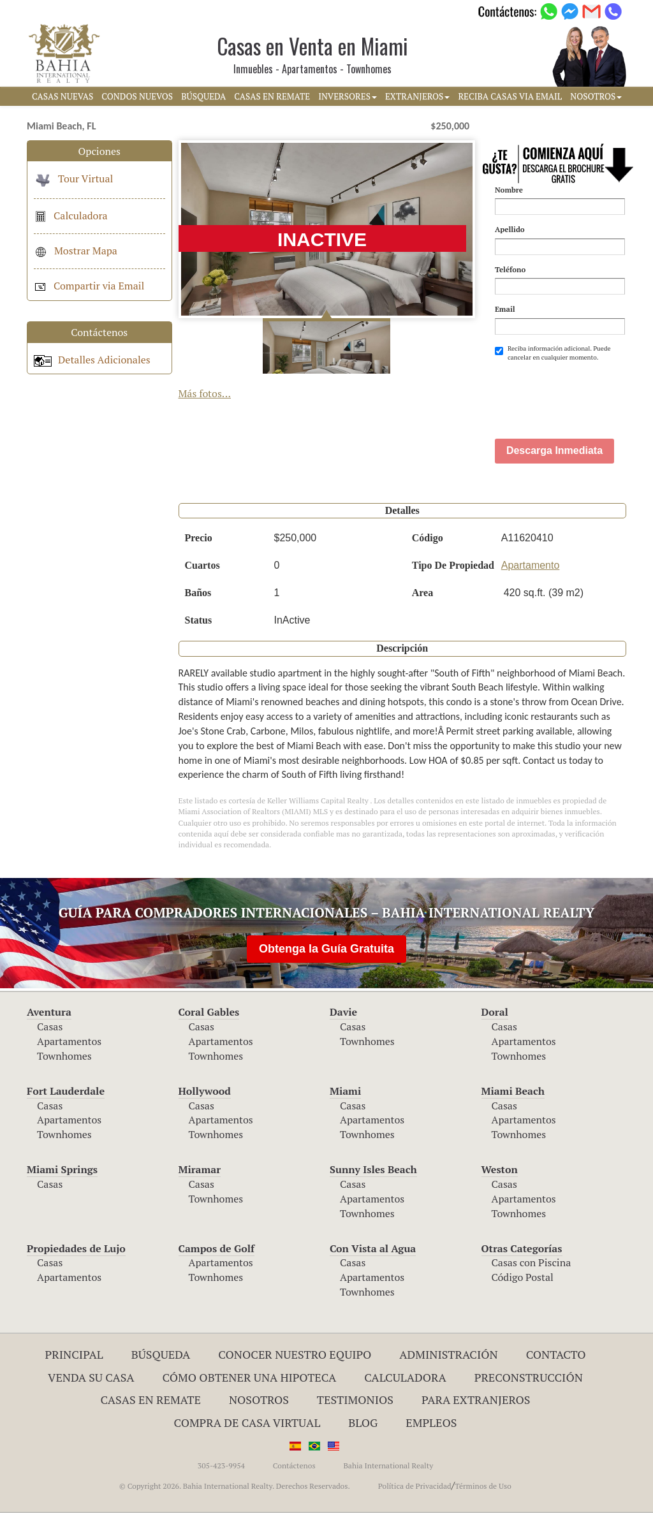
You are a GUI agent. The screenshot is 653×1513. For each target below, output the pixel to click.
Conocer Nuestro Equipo (294, 1354)
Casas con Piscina (531, 1262)
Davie (343, 1012)
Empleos (431, 1422)
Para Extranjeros (476, 1399)
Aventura (49, 1012)
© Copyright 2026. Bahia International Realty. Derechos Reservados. (234, 1486)
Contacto (556, 1354)
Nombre (509, 189)
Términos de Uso (483, 1486)
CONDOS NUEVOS (137, 96)
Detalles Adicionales (92, 360)
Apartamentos (69, 1041)
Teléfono (510, 269)
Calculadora (71, 215)
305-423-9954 (221, 1465)
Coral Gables (209, 1012)
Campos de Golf (217, 1248)
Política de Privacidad (414, 1486)
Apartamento (530, 565)
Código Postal (523, 1277)
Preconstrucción (528, 1377)
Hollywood (205, 1091)
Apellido (510, 229)
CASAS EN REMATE (272, 96)
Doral (494, 1012)
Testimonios (355, 1399)
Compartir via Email (89, 286)
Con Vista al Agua (373, 1248)
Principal (74, 1354)
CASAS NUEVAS (62, 96)
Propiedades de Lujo (76, 1248)
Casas (49, 1027)
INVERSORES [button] (347, 96)
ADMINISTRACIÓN (448, 1354)
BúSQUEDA (203, 96)
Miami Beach (513, 1091)
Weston (499, 1169)
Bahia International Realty (388, 1465)
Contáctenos (294, 1465)
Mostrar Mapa (75, 251)
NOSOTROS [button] (596, 96)
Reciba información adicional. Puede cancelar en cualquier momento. (553, 353)
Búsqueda (161, 1354)
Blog (363, 1422)
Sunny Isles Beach (373, 1169)
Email (505, 309)
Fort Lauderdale (66, 1091)
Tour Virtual (73, 179)
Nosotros (259, 1399)
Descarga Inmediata (554, 450)
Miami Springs (62, 1169)
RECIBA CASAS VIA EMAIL (510, 96)
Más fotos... (205, 393)
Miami (345, 1091)
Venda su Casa (91, 1377)
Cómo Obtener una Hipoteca (250, 1377)
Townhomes (64, 1056)
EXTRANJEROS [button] (417, 96)
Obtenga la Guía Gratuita (326, 948)
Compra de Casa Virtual (247, 1422)
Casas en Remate (151, 1399)
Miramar (200, 1169)
